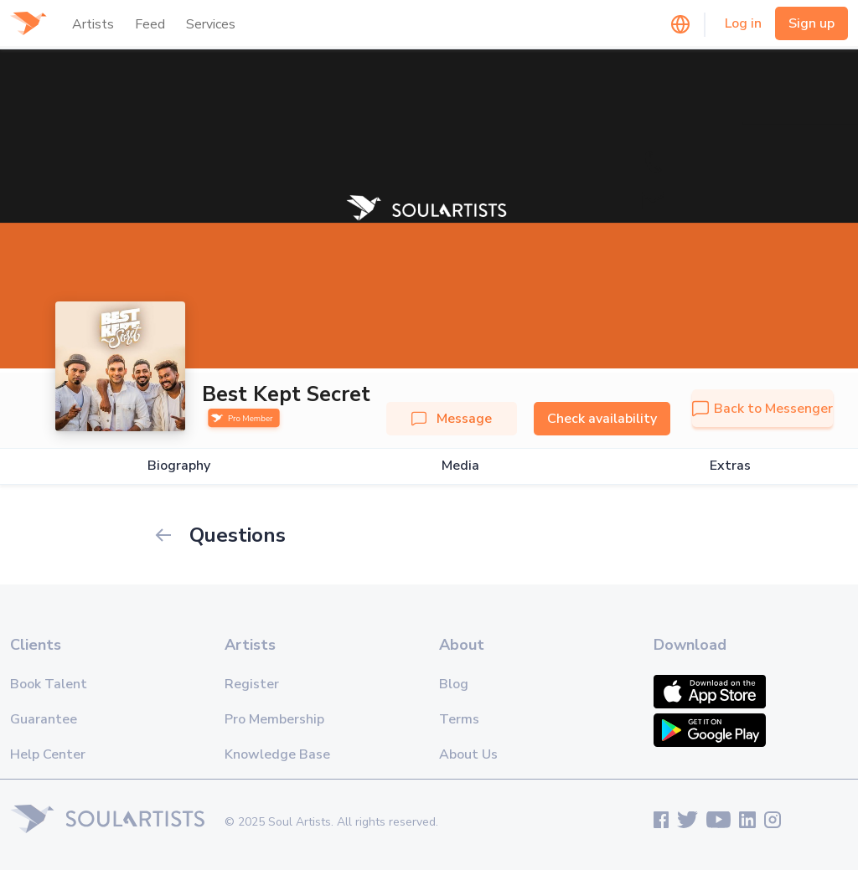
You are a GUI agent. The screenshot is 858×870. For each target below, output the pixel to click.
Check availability (602, 418)
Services (210, 24)
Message (451, 418)
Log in (743, 23)
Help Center (47, 754)
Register (252, 684)
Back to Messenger (762, 408)
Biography (178, 466)
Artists (93, 24)
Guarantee (43, 719)
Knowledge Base (277, 754)
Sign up (811, 23)
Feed (150, 24)
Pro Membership (274, 719)
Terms (459, 719)
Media (460, 466)
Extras (730, 466)
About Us (468, 754)
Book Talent (48, 684)
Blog (453, 684)
